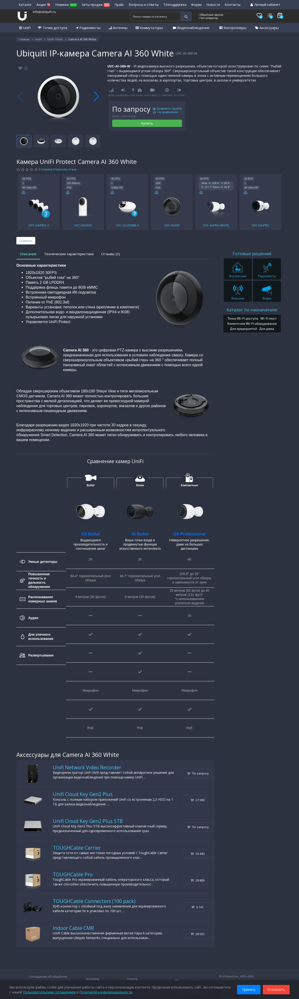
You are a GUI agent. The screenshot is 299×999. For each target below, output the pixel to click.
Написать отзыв (65, 169)
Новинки (66, 4)
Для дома (266, 329)
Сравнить (25, 241)
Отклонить (276, 989)
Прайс (119, 4)
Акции (43, 4)
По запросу (198, 773)
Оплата (132, 979)
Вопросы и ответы (144, 4)
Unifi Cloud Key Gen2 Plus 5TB (88, 821)
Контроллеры (232, 27)
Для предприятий (243, 329)
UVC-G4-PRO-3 (38, 225)
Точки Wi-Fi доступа (242, 318)
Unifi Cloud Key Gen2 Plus (83, 794)
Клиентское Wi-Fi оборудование (252, 323)
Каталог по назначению (252, 310)
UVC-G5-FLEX (83, 225)
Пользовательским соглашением (49, 992)
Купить (147, 123)
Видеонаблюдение (191, 27)
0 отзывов (45, 169)
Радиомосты (88, 27)
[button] (96, 96)
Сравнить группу (167, 109)
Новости (213, 4)
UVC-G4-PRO (260, 225)
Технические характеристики (69, 253)
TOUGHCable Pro (73, 874)
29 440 (198, 854)
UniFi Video (55, 39)
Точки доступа (52, 27)
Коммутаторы (149, 27)
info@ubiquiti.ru (44, 12)
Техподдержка (174, 4)
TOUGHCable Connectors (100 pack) (94, 901)
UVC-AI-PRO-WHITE (216, 225)
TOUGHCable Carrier (77, 847)
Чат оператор (208, 17)
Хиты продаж (96, 4)
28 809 (198, 880)
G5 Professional (189, 534)
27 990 (198, 800)
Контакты (232, 4)
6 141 (197, 907)
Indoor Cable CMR (73, 928)
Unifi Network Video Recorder (87, 767)
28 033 (198, 934)
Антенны (118, 27)
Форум (196, 4)
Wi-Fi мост (268, 318)
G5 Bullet (90, 534)
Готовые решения (252, 253)
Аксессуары (267, 27)
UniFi (25, 27)
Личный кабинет (265, 4)
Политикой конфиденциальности (105, 992)
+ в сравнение (165, 112)
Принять (249, 989)
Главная (24, 39)
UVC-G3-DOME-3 (127, 225)
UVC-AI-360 (171, 225)
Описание (28, 253)
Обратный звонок (211, 14)
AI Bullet (140, 534)
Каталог (25, 4)
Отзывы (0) (110, 253)
